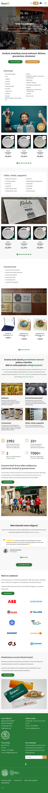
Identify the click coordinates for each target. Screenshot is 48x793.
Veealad (28, 87)
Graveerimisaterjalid (11, 275)
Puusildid (28, 179)
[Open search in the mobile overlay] (31, 3)
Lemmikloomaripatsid (11, 282)
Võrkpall (28, 93)
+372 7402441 (10, 750)
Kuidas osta (8, 91)
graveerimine (42, 369)
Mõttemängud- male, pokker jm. (13, 99)
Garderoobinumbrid (10, 179)
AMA (2, 788)
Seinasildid (29, 186)
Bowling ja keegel (10, 74)
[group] (24, 119)
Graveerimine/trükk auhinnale (13, 272)
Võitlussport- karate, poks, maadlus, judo (33, 90)
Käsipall (7, 84)
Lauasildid (8, 186)
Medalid (7, 93)
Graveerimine (18, 780)
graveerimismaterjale (27, 377)
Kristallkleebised (10, 280)
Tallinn (8, 458)
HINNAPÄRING (5, 783)
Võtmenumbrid (30, 191)
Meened (7, 96)
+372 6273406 (34, 726)
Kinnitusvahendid (10, 181)
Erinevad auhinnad (7, 369)
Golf (6, 76)
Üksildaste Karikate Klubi (33, 85)
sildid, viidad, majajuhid (24, 374)
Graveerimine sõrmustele (12, 270)
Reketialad (29, 80)
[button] (41, 3)
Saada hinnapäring (32, 62)
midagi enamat (34, 365)
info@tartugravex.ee (11, 753)
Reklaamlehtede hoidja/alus (34, 181)
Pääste (28, 74)
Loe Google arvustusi (24, 565)
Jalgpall (7, 79)
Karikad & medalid (6, 780)
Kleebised (8, 184)
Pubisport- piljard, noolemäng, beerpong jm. (35, 77)
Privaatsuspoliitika (6, 726)
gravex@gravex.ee (35, 728)
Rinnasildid (29, 184)
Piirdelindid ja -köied (11, 191)
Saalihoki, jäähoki (31, 83)
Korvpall (7, 89)
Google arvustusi (34, 532)
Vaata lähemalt (8, 482)
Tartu (13, 458)
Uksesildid (29, 188)
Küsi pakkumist (8, 593)
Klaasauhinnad (9, 86)
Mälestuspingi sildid (11, 188)
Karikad (7, 81)
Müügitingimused (6, 728)
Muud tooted (29, 96)
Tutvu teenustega (15, 62)
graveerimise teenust (33, 359)
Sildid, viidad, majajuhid (30, 780)
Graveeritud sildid (10, 277)
